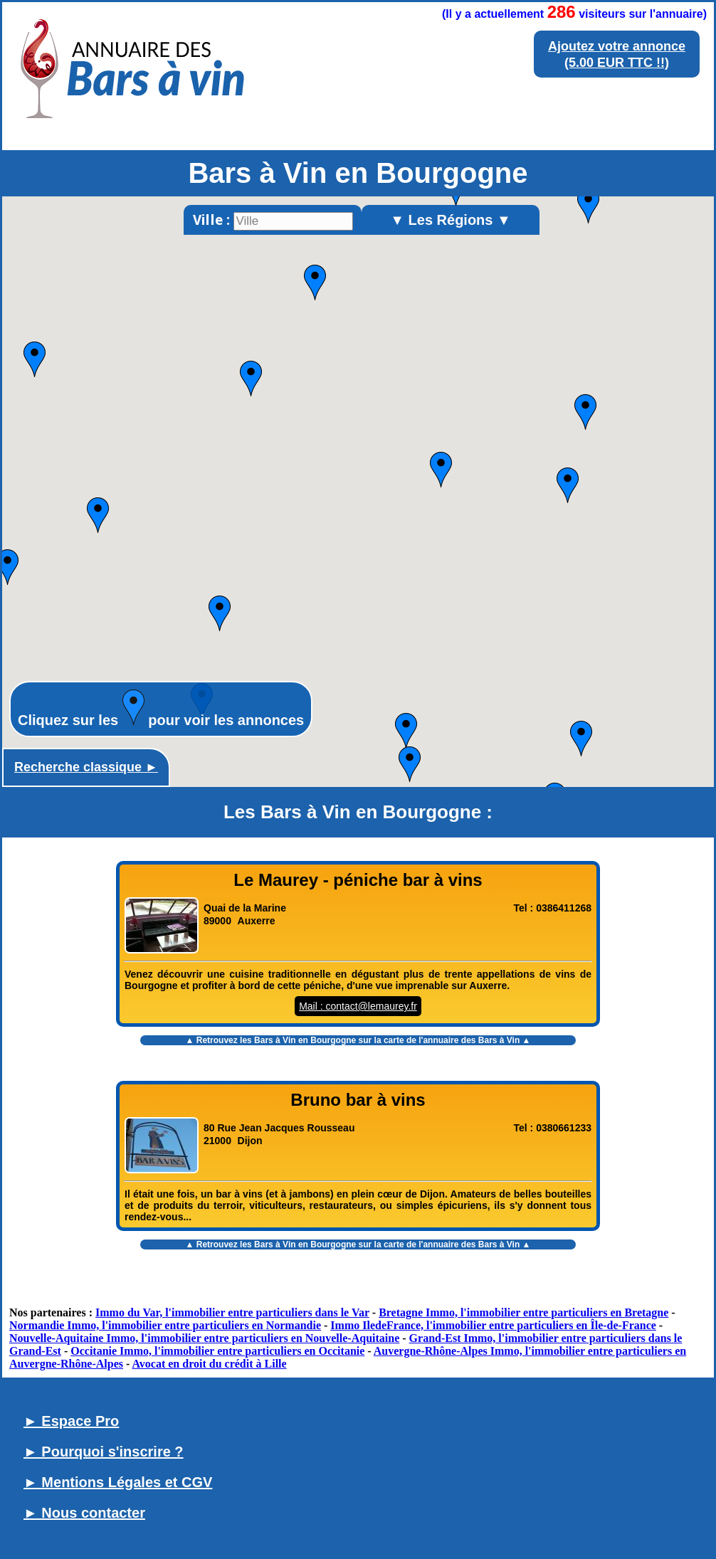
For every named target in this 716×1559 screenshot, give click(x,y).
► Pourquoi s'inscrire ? (103, 1451)
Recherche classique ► (86, 767)
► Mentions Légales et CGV (117, 1482)
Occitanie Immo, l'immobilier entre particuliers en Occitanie (217, 1351)
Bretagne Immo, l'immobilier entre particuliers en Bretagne (523, 1312)
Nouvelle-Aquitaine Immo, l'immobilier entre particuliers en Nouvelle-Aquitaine (204, 1338)
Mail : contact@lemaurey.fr (358, 1006)
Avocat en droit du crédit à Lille (209, 1364)
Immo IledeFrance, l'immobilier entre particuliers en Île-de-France (493, 1325)
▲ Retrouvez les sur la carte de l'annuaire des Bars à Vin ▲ (358, 1040)
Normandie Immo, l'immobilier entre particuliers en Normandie (165, 1325)
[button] (406, 731)
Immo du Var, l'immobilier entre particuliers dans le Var (232, 1312)
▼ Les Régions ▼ (450, 220)
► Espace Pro (71, 1421)
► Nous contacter (84, 1513)
